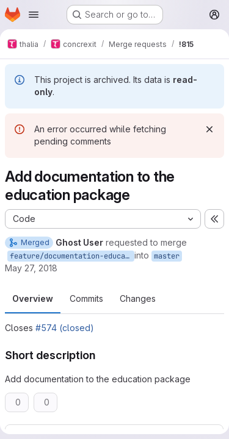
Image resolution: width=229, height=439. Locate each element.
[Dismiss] (209, 129)
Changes (138, 298)
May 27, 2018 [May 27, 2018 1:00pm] (31, 268)
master (167, 256)
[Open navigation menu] (33, 14)
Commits (86, 298)
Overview (32, 298)
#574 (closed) (64, 328)
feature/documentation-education (72, 256)
